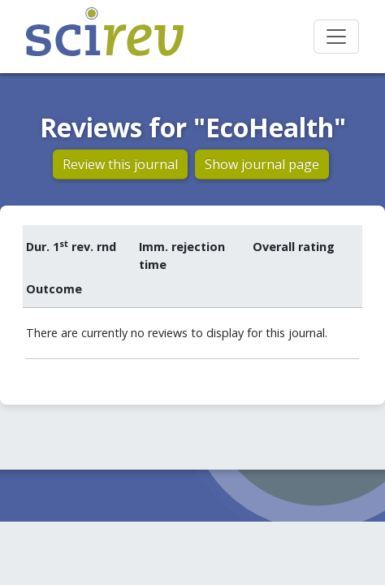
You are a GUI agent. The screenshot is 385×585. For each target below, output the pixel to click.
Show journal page (262, 164)
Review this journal (120, 164)
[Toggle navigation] (336, 37)
